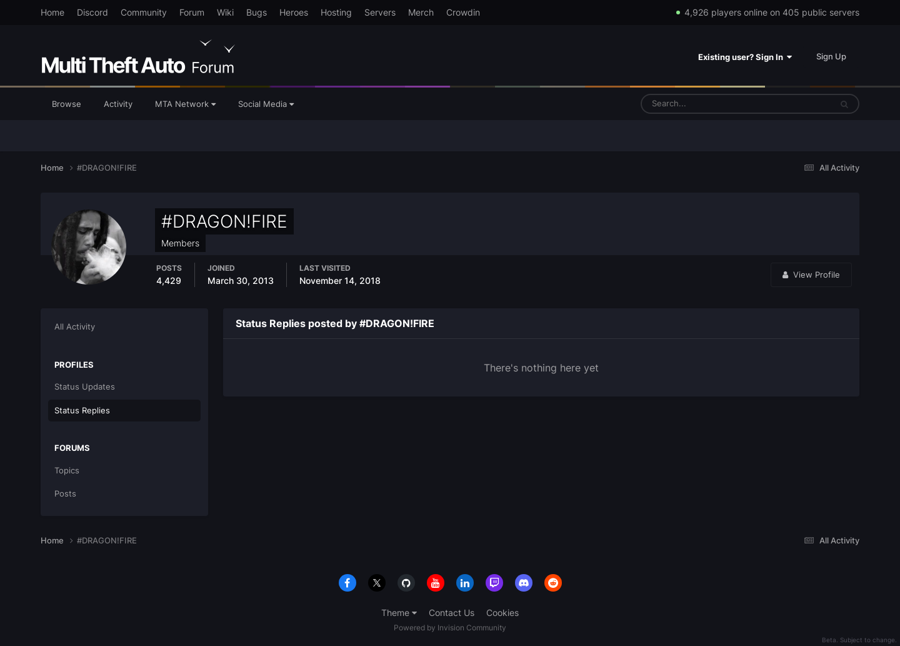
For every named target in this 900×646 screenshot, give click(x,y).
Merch (421, 12)
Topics (66, 470)
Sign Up (831, 56)
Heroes (293, 12)
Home (52, 12)
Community (144, 12)
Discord (92, 12)
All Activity (74, 326)
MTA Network (185, 104)
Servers (380, 12)
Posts (65, 493)
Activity (118, 104)
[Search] (697, 104)
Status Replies (82, 410)
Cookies (502, 612)
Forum (191, 12)
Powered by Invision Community (450, 627)
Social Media (266, 104)
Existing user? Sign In (745, 57)
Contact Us (451, 612)
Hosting (336, 12)
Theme (399, 612)
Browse (66, 104)
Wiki (225, 12)
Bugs (256, 12)
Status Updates (84, 386)
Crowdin (463, 12)
